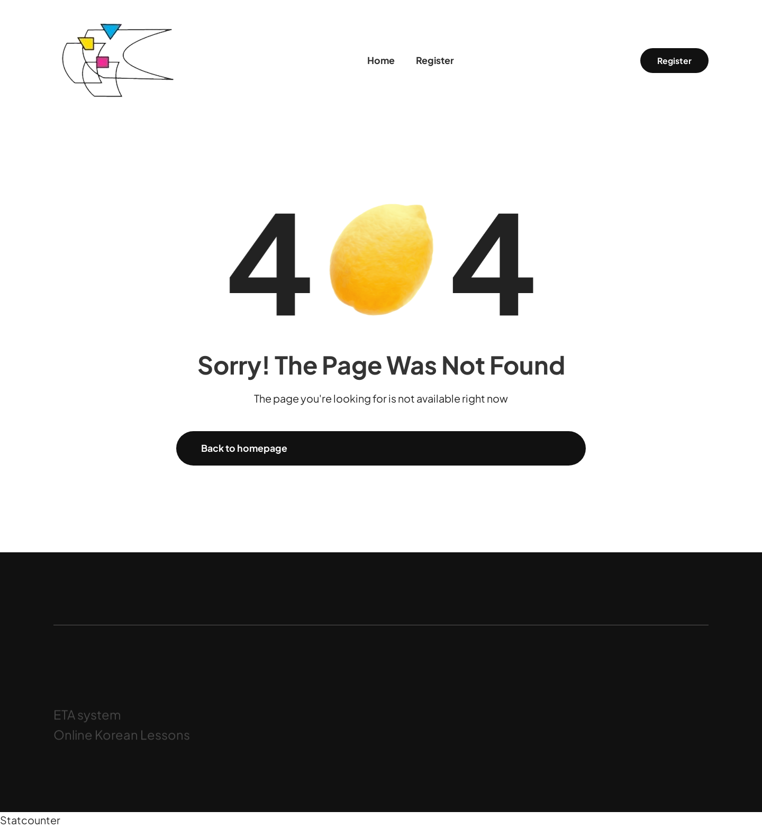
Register (674, 61)
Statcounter (30, 820)
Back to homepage (244, 448)
